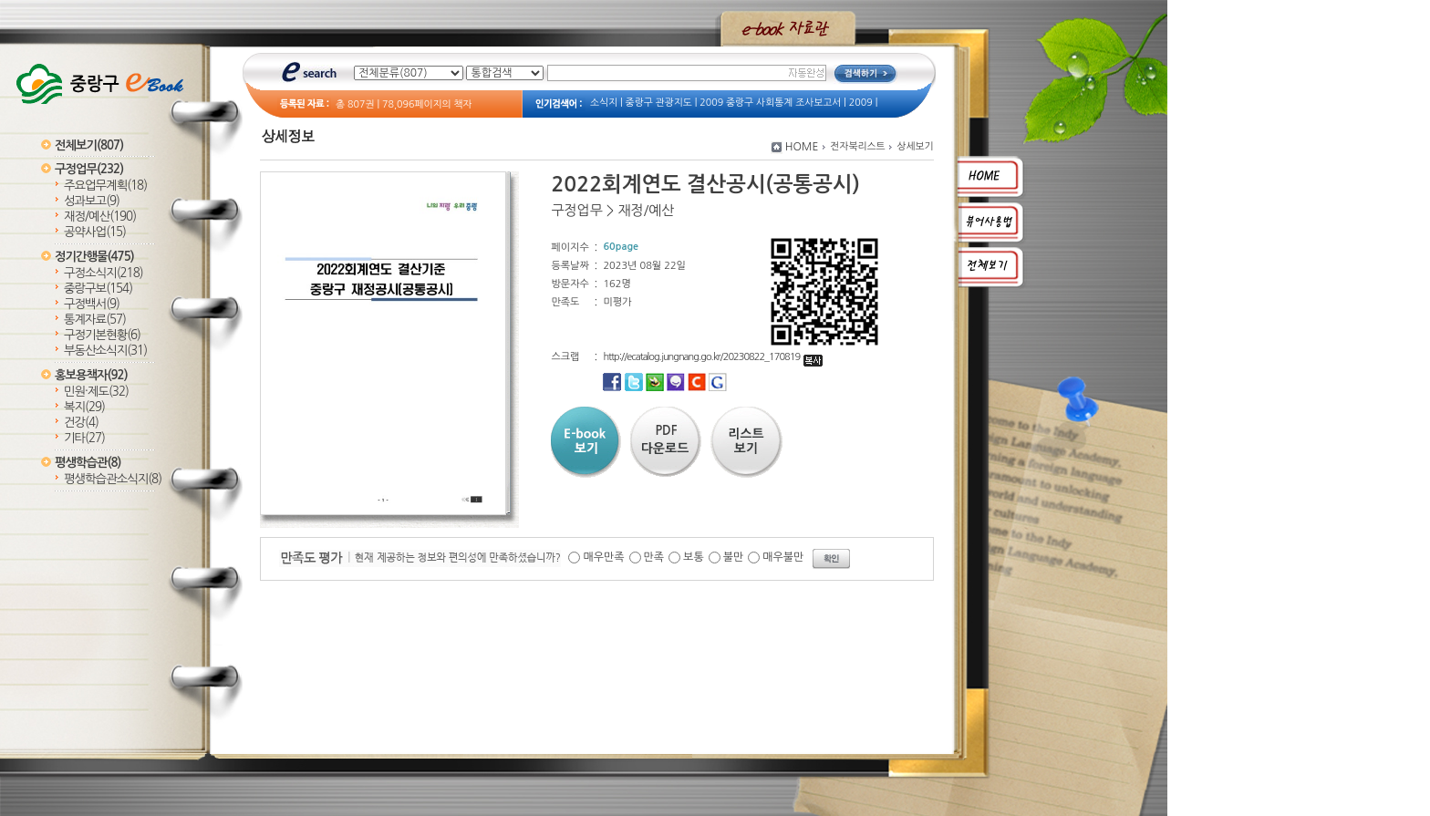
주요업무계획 (105, 185)
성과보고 (91, 201)
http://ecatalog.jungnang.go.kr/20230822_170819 (713, 357)
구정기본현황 (102, 335)
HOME (802, 146)
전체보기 (89, 145)
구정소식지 (103, 273)
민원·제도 (96, 392)
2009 (861, 103)
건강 (81, 423)
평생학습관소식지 (112, 479)
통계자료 (95, 319)
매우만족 (603, 557)
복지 (84, 407)
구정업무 (89, 169)
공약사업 (95, 232)
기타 (84, 438)
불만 (733, 557)
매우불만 (782, 557)
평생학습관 (87, 463)
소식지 (603, 103)
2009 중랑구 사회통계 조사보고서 (770, 103)
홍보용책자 (91, 375)
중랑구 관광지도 (659, 103)
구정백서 (91, 304)
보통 (693, 557)
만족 (654, 557)
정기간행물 (94, 257)
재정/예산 (100, 216)
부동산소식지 (105, 350)
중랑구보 (98, 288)
